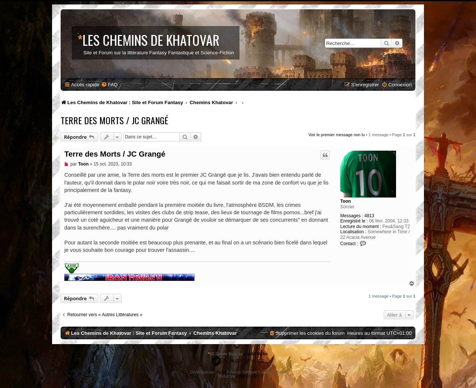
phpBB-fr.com (247, 376)
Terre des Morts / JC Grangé (114, 120)
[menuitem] (109, 84)
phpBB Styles (256, 354)
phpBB (220, 372)
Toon (345, 201)
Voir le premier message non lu (336, 134)
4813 (369, 215)
